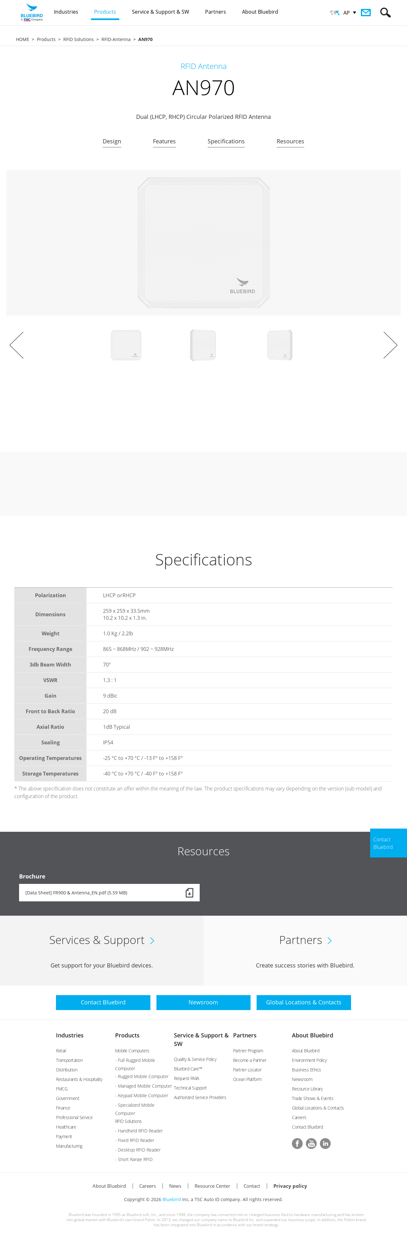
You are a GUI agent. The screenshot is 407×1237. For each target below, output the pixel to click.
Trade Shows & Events (312, 1098)
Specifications (226, 141)
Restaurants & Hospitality (79, 1079)
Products (46, 39)
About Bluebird (312, 1035)
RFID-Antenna (116, 39)
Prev (17, 345)
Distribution (66, 1070)
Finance (63, 1108)
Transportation (69, 1060)
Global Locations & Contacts (318, 1108)
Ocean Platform (247, 1079)
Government (67, 1098)
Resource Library (307, 1089)
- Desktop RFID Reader (138, 1150)
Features (164, 141)
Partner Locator (247, 1070)
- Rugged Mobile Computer (142, 1076)
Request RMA (186, 1078)
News (175, 1186)
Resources (290, 141)
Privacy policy (290, 1186)
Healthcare (66, 1127)
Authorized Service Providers (200, 1097)
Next (390, 345)
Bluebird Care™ (188, 1069)
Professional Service (74, 1117)
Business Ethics (306, 1070)
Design (112, 141)
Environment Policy (309, 1060)
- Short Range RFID (134, 1159)
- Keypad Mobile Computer (141, 1095)
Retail (61, 1051)
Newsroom (302, 1079)
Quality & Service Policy (195, 1059)
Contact (252, 1186)
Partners (245, 1035)
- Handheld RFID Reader (139, 1131)
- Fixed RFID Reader (134, 1140)
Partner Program (248, 1051)
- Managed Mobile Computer (143, 1086)
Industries (70, 1035)
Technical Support (190, 1088)
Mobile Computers (132, 1051)
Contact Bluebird (307, 1127)
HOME (22, 39)
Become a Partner (249, 1060)
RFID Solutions (78, 39)
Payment (64, 1136)
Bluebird (171, 1199)
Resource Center (212, 1186)
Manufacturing (69, 1146)
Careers (299, 1117)
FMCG (61, 1089)
